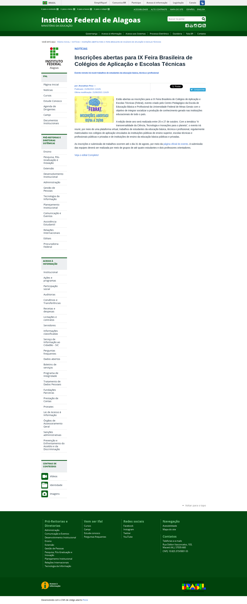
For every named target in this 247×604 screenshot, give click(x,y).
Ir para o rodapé (102, 9)
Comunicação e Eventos (57, 533)
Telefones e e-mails (172, 541)
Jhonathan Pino (85, 86)
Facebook (187, 25)
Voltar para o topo (195, 505)
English (201, 9)
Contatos (201, 33)
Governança (91, 33)
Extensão (49, 544)
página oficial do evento (175, 144)
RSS (204, 25)
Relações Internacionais (57, 562)
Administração (52, 530)
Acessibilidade (141, 9)
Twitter (200, 25)
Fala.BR (189, 33)
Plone (85, 600)
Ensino (48, 541)
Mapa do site (176, 9)
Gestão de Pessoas (54, 548)
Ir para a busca (84, 9)
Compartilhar (199, 89)
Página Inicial (63, 42)
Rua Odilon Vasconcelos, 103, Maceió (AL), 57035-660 (177, 546)
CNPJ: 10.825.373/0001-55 (175, 551)
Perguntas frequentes (95, 536)
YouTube (191, 25)
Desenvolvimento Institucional (60, 537)
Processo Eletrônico (159, 33)
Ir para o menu (68, 9)
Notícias (76, 42)
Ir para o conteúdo (50, 9)
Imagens (55, 493)
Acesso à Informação (111, 33)
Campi (87, 529)
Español (190, 9)
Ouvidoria (177, 33)
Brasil (52, 2)
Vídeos (53, 476)
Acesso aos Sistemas (136, 33)
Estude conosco (92, 533)
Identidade (56, 485)
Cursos (87, 525)
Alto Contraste (159, 9)
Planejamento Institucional (58, 558)
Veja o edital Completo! (87, 155)
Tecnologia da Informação (58, 566)
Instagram (195, 25)
